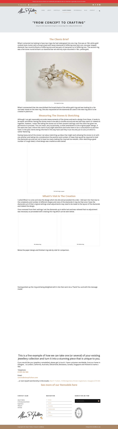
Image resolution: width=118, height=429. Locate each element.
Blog (85, 10)
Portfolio (57, 10)
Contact (92, 10)
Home (43, 10)
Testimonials (78, 10)
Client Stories (66, 10)
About (49, 10)
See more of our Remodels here (59, 384)
